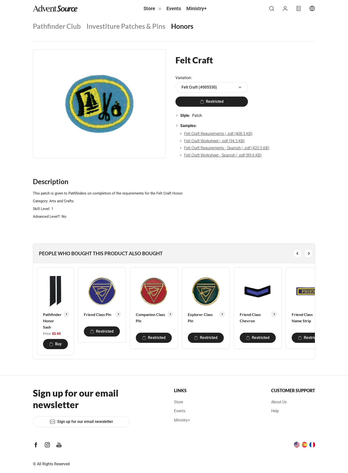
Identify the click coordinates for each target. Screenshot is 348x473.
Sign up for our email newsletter (81, 422)
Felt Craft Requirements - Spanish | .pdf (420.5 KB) (226, 148)
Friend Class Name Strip (302, 317)
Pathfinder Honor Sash (52, 320)
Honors (182, 26)
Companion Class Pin (150, 317)
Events (174, 8)
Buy (55, 344)
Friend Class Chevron (250, 317)
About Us (279, 402)
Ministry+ (196, 8)
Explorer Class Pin (200, 317)
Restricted (212, 101)
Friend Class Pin (97, 314)
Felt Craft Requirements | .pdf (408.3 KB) (218, 133)
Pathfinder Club (57, 26)
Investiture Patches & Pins (126, 26)
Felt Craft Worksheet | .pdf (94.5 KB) (214, 141)
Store (149, 8)
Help (275, 411)
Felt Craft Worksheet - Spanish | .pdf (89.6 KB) (222, 155)
